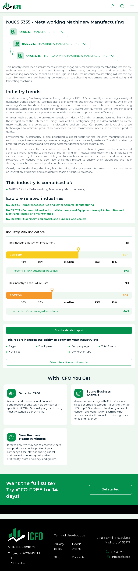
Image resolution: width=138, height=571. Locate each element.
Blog (57, 557)
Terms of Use (63, 535)
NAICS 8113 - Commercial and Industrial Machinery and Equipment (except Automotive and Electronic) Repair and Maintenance (65, 212)
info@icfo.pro (118, 557)
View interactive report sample (69, 362)
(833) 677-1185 (118, 552)
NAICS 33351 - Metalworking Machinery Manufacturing (47, 189)
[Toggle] (62, 32)
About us (78, 535)
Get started (110, 489)
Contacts (78, 557)
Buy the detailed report (69, 330)
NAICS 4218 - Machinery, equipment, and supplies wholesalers (46, 219)
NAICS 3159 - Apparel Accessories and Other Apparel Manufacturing (50, 205)
